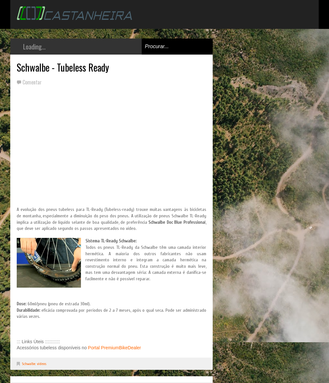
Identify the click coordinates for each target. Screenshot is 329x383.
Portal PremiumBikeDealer (114, 347)
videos (41, 363)
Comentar (32, 82)
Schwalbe (28, 363)
